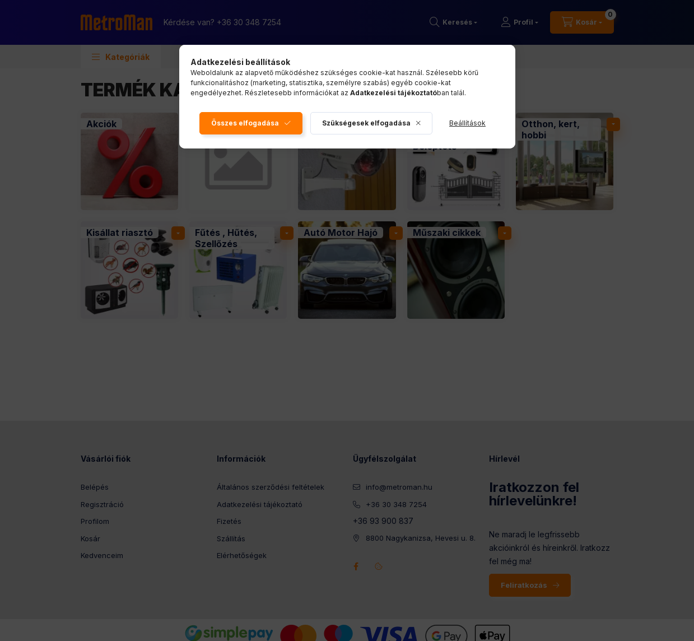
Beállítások (467, 123)
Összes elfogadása (245, 123)
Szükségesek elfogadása (366, 123)
